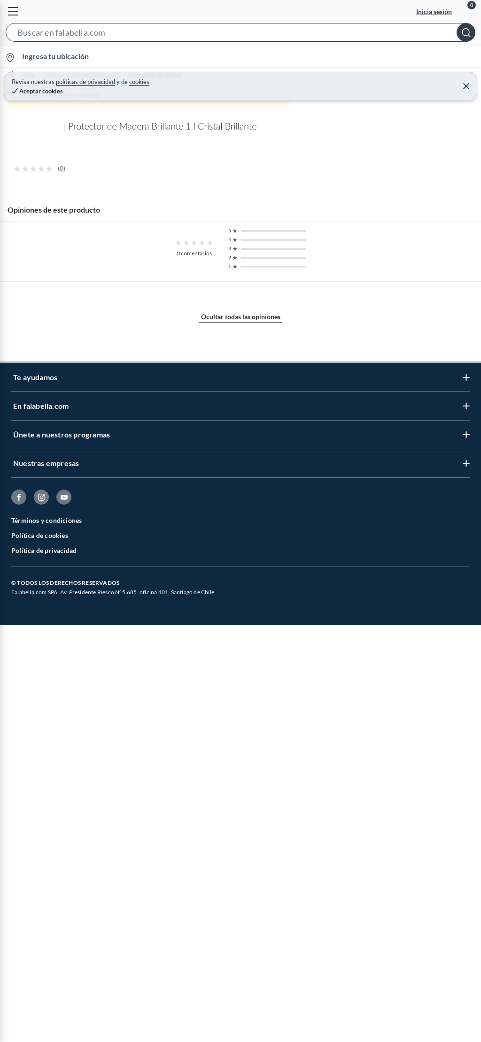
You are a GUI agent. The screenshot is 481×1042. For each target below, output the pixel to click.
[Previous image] (68, 298)
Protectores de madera (177, 75)
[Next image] (465, 298)
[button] (240, 34)
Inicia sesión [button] (434, 11)
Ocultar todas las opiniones (241, 889)
